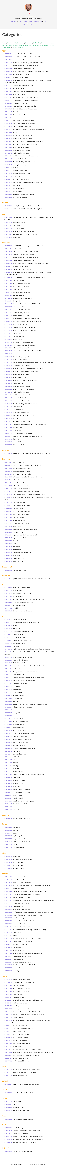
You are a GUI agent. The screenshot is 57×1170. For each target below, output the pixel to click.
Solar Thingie (12, 526)
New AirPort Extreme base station (19, 121)
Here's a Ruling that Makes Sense (18, 962)
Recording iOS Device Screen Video (19, 85)
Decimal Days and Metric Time (17, 880)
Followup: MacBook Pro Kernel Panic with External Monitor (26, 129)
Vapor (9, 47)
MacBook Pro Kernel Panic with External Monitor (23, 141)
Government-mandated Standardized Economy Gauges (25, 891)
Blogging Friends (13, 798)
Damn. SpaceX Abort (14, 1031)
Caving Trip (12, 686)
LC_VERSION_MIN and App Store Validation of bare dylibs (26, 71)
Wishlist (10, 710)
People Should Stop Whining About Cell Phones (23, 915)
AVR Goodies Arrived (14, 558)
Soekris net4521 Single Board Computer (20, 380)
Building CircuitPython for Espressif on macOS (22, 465)
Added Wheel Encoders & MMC (18, 552)
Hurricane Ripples (14, 724)
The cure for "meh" (14, 906)
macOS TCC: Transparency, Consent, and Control (23, 63)
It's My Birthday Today (15, 754)
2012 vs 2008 (12, 628)
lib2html (11, 168)
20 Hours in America (14, 950)
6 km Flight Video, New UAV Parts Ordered (21, 206)
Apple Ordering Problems (16, 153)
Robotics (15, 45)
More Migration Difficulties (16, 147)
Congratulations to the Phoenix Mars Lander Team (24, 678)
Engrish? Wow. (13, 933)
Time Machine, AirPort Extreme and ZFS (20, 106)
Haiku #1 (11, 830)
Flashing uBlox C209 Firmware (17, 468)
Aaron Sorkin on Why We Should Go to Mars (21, 1055)
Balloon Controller (14, 280)
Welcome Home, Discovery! (17, 1043)
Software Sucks (13, 810)
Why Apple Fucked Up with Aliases (19, 165)
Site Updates (12, 550)
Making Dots (12, 301)
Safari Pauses (12, 176)
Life (7, 45)
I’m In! (10, 845)
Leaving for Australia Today (17, 1110)
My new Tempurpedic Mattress (18, 611)
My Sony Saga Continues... (16, 722)
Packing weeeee (13, 596)
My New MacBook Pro (15, 377)
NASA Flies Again (13, 1046)
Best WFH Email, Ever (15, 637)
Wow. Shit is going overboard (17, 918)
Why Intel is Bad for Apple (16, 159)
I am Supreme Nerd (14, 605)
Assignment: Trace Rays (15, 839)
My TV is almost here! (15, 730)
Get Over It (11, 757)
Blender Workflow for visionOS (18, 54)
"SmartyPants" (13, 430)
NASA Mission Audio (14, 643)
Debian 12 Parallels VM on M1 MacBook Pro (21, 252)
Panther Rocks (13, 191)
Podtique (20, 21)
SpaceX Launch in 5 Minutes (17, 1034)
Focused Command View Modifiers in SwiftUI (22, 57)
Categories (36, 21)
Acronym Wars (13, 713)
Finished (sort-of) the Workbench (18, 663)
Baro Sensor (12, 646)
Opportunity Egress (14, 780)
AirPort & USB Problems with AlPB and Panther (23, 182)
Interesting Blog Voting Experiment (19, 748)
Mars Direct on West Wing (16, 1058)
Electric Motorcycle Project (17, 313)
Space (37, 45)
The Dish (11, 608)
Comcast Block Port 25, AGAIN (18, 310)
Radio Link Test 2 (13, 289)
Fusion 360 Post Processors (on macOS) (20, 74)
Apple (4, 43)
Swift (41, 45)
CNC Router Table (14, 228)
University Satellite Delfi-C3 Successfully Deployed (24, 1015)
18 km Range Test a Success (17, 283)
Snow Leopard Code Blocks (17, 292)
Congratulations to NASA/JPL (17, 789)
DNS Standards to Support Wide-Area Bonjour (22, 321)
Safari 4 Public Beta (14, 94)
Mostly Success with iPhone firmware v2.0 (21, 97)
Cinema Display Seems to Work (18, 138)
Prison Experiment (14, 959)
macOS (14, 47)
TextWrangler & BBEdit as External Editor (21, 156)
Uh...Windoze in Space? (15, 1026)
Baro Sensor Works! (14, 503)
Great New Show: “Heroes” (16, 924)
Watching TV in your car (15, 944)
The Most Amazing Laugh (16, 736)
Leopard (11, 132)
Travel (4, 47)
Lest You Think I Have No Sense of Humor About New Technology (28, 363)
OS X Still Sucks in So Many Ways (18, 179)
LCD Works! (12, 555)
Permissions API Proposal (16, 60)
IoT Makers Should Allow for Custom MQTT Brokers (24, 477)
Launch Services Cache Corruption (19, 194)
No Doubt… (12, 769)
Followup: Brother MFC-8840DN (18, 173)
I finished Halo (13, 427)
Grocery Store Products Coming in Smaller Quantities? (25, 666)
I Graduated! (12, 827)
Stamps (10, 935)
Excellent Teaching (14, 968)
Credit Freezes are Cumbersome (18, 877)
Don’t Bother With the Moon (17, 1061)
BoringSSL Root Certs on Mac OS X (19, 68)
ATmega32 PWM (13, 532)
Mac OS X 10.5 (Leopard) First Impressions (21, 109)
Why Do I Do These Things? (16, 742)
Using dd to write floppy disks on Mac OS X (21, 100)
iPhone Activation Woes (15, 115)
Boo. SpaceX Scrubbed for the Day (19, 1029)
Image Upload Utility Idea (16, 316)
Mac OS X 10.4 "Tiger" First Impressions (20, 162)
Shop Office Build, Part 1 (16, 865)
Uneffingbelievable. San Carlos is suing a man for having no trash (28, 912)
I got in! (10, 833)
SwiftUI (46, 45)
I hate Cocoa (12, 185)
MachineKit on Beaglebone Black (18, 859)
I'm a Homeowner (14, 675)
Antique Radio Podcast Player (17, 269)
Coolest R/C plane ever (15, 1040)
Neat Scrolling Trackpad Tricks (18, 135)
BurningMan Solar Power (16, 620)
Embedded (36, 43)
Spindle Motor (13, 237)
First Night (11, 766)
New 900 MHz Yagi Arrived (16, 286)
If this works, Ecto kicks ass (16, 412)
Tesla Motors (12, 689)
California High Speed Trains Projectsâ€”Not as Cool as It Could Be (29, 900)
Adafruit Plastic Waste (15, 462)
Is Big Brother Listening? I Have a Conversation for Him (25, 704)
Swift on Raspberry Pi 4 (15, 480)
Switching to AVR (13, 561)
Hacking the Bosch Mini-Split (17, 474)
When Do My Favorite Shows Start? (19, 921)
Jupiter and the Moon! (15, 669)
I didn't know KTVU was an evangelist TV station (23, 953)
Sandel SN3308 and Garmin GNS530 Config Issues (23, 209)
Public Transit (12, 1101)
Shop (26, 45)
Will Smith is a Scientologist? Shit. (18, 909)
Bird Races (11, 1104)
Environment (45, 43)
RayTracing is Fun (13, 410)
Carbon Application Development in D (20, 124)
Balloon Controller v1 (15, 517)
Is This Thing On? (13, 771)
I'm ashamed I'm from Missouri (18, 956)
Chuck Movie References (16, 660)
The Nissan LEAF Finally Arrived (18, 640)
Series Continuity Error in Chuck (18, 657)
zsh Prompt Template (15, 249)
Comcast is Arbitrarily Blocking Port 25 (20, 680)
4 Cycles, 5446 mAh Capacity (17, 365)
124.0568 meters (13, 763)
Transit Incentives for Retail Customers (20, 1093)
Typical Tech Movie (14, 888)
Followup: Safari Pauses (15, 171)
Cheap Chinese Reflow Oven (17, 489)
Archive (26, 21)
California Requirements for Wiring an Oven (21, 622)
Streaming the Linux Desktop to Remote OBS (22, 66)
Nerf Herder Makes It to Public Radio (19, 965)
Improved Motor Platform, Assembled (20, 535)
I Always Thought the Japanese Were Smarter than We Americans (28, 1052)
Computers (20, 43)
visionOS (20, 47)
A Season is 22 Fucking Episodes (18, 927)
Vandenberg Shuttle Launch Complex (20, 982)
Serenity (11, 716)
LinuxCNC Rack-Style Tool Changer (19, 231)
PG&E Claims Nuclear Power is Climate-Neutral (23, 894)
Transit (51, 45)
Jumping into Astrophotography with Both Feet (23, 1000)
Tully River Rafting (14, 1107)
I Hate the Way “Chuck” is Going (18, 593)
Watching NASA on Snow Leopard (18, 298)
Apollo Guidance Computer (17, 483)
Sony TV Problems (14, 727)
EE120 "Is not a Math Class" (17, 842)
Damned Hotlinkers (14, 383)
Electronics (28, 43)
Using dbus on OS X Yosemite (17, 77)
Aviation (9, 43)
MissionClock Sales (14, 88)
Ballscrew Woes (13, 225)
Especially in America (15, 971)
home (11, 21)
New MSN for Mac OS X (15, 197)
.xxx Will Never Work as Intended (18, 401)
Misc (10, 45)
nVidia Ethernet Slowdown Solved (19, 733)
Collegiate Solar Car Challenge (18, 707)
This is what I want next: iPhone (18, 126)
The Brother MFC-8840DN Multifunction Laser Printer (25, 424)
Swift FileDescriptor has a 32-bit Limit (20, 1073)
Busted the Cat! (13, 698)
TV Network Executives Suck (17, 792)
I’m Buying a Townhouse (16, 683)
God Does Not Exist (14, 947)
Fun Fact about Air (14, 695)
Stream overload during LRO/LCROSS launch (22, 304)
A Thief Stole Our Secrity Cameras (18, 602)
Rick (28, 13)
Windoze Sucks (13, 407)
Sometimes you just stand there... (18, 739)
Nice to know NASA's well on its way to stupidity (23, 938)
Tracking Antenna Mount (16, 1003)
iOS (41, 21)
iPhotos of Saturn (14, 1018)
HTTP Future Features (15, 445)
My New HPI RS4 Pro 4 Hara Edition (19, 389)
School (21, 45)
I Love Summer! (13, 590)
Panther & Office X (14, 188)
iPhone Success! (13, 112)
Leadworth (11, 625)
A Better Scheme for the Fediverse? (19, 255)
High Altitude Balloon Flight (17, 471)
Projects (45, 21)
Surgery (10, 807)
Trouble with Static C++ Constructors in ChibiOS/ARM (24, 277)
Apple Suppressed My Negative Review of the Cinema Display (27, 91)
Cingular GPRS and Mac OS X (17, 150)
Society (31, 45)
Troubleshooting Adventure (17, 505)
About (15, 21)
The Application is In (14, 848)
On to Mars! (12, 786)
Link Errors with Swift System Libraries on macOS (23, 1070)
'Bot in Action (12, 541)
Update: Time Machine (15, 103)
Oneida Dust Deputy (14, 222)
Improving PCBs (13, 634)
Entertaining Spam (14, 777)
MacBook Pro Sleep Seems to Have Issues (21, 144)
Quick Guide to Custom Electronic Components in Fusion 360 (27, 453)
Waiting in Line (13, 118)
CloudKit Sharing (13, 1128)
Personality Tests (13, 719)
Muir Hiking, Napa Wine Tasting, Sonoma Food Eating (25, 599)
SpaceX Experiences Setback (17, 1037)
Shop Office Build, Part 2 (16, 862)
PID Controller (13, 544)
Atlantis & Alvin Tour (14, 692)
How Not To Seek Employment (18, 883)
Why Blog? (11, 701)
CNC (14, 43)
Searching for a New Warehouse (18, 587)
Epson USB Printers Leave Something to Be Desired (24, 774)
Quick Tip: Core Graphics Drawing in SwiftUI (21, 1084)
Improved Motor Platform (16, 538)
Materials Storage (14, 868)
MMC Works (12, 547)
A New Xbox (12, 751)
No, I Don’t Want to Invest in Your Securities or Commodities (27, 886)
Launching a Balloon (14, 520)
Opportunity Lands (14, 783)
